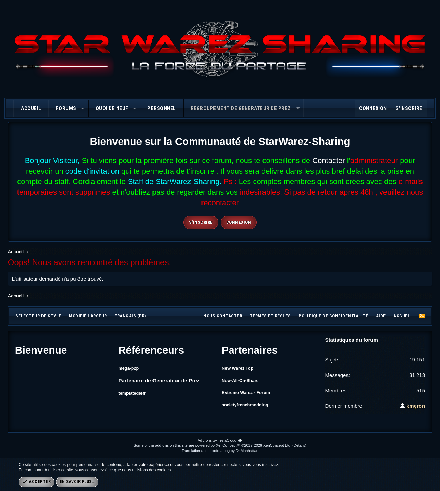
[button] (82, 108)
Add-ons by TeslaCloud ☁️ (220, 440)
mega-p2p (130, 368)
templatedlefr (134, 392)
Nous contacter (222, 315)
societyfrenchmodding (249, 408)
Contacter (328, 160)
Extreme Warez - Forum (250, 394)
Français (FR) (130, 315)
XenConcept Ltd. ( (278, 445)
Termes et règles (270, 315)
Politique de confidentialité (333, 315)
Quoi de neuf (112, 108)
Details (299, 445)
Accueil (31, 108)
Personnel (161, 108)
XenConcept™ (228, 445)
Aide (381, 315)
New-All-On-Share (244, 381)
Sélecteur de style (38, 315)
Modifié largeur (88, 315)
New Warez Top (240, 368)
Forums (66, 108)
